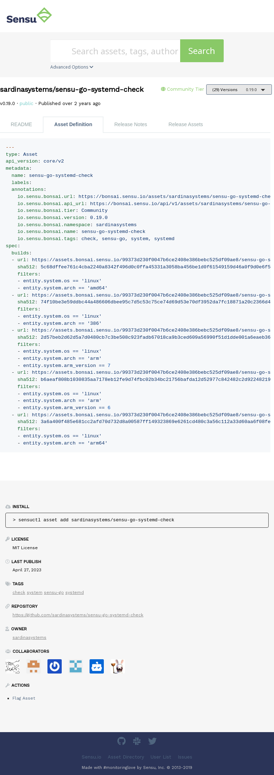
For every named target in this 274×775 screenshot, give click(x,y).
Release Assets (185, 124)
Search (201, 50)
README (21, 124)
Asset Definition (73, 124)
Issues (185, 757)
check (18, 592)
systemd (74, 592)
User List (161, 757)
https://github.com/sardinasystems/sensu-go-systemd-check (77, 614)
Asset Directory (126, 757)
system (34, 592)
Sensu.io (91, 757)
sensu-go (54, 592)
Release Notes (130, 124)
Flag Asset (23, 698)
